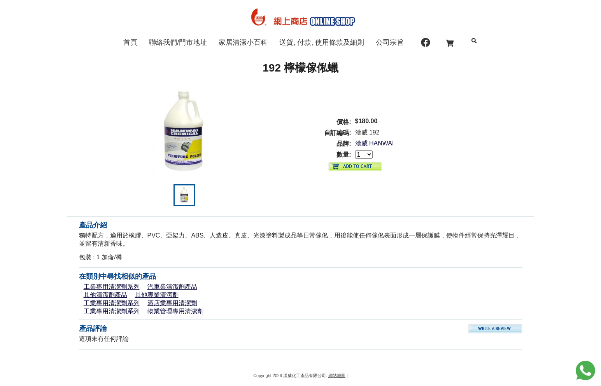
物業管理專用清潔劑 (175, 311)
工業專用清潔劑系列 (112, 286)
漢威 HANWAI (374, 143)
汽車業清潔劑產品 (172, 286)
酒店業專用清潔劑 (172, 303)
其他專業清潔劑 (157, 295)
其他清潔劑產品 (105, 295)
